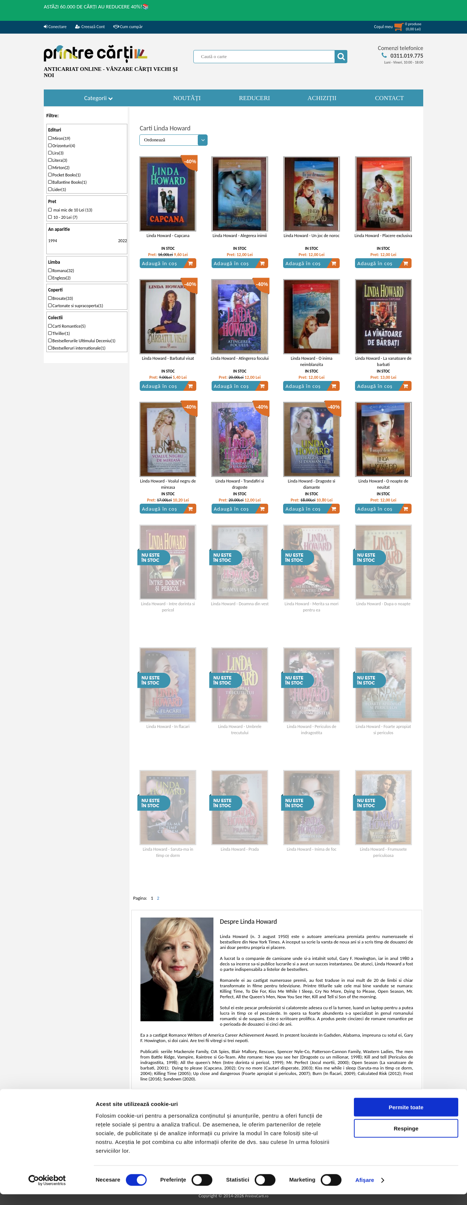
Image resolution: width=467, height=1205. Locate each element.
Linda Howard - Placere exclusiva (383, 235)
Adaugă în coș (167, 263)
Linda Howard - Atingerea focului (240, 358)
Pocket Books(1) (64, 175)
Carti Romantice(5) (67, 326)
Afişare (364, 1190)
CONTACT (389, 98)
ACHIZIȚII (322, 98)
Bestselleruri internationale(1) (76, 348)
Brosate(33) (60, 298)
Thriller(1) (59, 333)
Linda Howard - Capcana (168, 235)
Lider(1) (57, 189)
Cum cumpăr (128, 26)
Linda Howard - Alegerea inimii (240, 235)
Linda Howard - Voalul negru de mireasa (168, 484)
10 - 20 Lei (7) (62, 217)
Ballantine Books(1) (67, 182)
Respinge (406, 1139)
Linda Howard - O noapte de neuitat (383, 484)
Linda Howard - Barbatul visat (168, 358)
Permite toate (406, 1117)
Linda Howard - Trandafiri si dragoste (240, 484)
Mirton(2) (59, 167)
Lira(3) (56, 153)
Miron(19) (59, 138)
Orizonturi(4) (61, 145)
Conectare (55, 26)
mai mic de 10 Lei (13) (70, 210)
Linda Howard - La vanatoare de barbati (383, 361)
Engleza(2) (59, 278)
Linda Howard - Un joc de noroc (312, 235)
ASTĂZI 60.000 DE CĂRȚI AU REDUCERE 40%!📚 (96, 6)
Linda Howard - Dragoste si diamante (311, 484)
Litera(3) (57, 160)
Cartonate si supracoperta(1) (75, 305)
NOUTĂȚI (187, 98)
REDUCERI (254, 98)
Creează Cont (90, 26)
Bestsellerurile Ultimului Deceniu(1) (81, 340)
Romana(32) (61, 270)
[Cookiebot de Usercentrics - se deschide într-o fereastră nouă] (47, 1190)
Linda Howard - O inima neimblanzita (311, 361)
